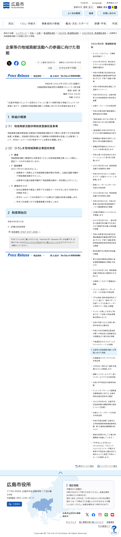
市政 (32, 33)
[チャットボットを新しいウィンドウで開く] (114, 534)
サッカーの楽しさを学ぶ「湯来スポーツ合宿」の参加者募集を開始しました (104, 314)
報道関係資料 (49, 33)
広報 (39, 33)
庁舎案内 (16, 504)
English (84, 3)
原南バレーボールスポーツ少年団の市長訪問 (104, 186)
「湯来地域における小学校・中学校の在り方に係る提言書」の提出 (104, 122)
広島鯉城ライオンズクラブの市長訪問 (104, 359)
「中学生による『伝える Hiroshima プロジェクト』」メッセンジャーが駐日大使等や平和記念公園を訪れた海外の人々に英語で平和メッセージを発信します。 (104, 450)
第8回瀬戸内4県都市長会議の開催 (104, 252)
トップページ (21, 33)
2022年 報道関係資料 (68, 33)
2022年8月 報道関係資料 (94, 33)
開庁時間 (73, 485)
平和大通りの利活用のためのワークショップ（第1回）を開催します (104, 157)
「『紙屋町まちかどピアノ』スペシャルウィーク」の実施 (104, 343)
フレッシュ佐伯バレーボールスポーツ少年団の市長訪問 (104, 291)
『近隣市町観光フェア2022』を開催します (104, 213)
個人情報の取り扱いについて (91, 522)
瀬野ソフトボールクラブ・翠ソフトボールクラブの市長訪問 (104, 375)
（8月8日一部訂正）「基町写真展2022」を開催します (104, 367)
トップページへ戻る (109, 466)
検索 (91, 13)
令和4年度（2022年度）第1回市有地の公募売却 (104, 324)
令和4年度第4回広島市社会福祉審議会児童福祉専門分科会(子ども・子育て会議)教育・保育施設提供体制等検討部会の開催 (105, 240)
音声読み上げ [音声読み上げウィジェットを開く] (112, 3)
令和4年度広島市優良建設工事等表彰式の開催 (104, 112)
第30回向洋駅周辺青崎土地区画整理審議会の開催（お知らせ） (104, 262)
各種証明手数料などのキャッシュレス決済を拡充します (104, 148)
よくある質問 (74, 13)
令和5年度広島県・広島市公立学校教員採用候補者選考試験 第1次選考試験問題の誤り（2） (104, 425)
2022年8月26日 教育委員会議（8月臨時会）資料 (105, 167)
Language (97, 3)
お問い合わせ (109, 13)
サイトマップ (71, 522)
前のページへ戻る (86, 466)
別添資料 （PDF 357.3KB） (25, 232)
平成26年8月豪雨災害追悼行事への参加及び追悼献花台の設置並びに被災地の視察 (104, 333)
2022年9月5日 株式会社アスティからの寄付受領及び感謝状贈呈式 (104, 64)
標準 (85, 7)
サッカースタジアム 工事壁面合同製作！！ (104, 55)
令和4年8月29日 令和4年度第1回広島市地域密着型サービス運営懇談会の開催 (104, 204)
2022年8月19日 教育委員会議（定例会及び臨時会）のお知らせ (105, 273)
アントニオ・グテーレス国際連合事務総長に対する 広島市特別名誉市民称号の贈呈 (104, 393)
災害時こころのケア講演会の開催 (104, 282)
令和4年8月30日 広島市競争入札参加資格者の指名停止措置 (104, 97)
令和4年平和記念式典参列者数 (104, 384)
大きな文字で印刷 (67, 68)
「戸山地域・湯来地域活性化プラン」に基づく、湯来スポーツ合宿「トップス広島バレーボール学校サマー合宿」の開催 (104, 302)
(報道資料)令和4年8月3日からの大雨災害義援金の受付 (104, 131)
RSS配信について (106, 526)
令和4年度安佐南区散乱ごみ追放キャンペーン (104, 88)
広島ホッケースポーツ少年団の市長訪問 (104, 414)
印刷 (50, 68)
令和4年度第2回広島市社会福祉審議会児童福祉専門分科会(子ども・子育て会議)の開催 (104, 77)
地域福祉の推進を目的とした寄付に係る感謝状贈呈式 (104, 140)
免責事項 (110, 522)
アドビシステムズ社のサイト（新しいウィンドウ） (42, 242)
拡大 (90, 7)
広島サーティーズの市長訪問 (104, 106)
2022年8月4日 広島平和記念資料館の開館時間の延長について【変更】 (104, 404)
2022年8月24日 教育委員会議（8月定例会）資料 (105, 194)
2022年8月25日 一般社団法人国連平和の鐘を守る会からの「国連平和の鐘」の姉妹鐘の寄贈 (105, 224)
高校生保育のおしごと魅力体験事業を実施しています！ (104, 436)
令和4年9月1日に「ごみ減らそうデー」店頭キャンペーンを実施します (105, 176)
